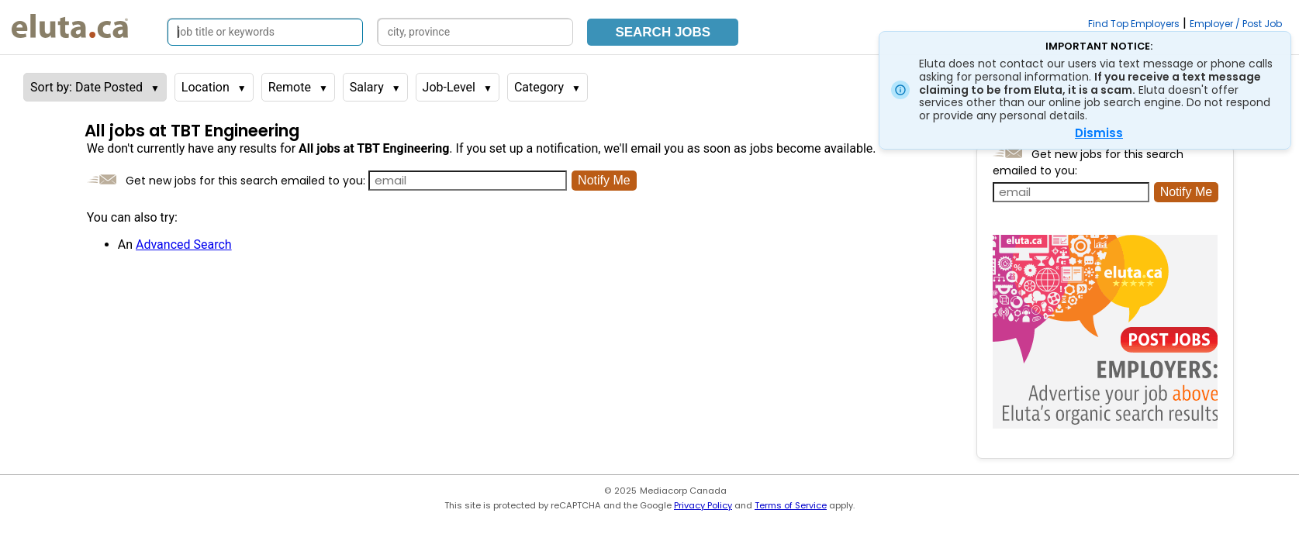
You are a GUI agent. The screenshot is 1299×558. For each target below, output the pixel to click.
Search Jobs (662, 32)
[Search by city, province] (475, 32)
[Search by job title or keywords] (265, 32)
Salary (367, 87)
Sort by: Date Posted (86, 87)
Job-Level (449, 87)
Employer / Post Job (1236, 23)
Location (205, 87)
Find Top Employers (1134, 23)
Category (539, 87)
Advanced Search (184, 244)
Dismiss (1099, 133)
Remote (289, 87)
